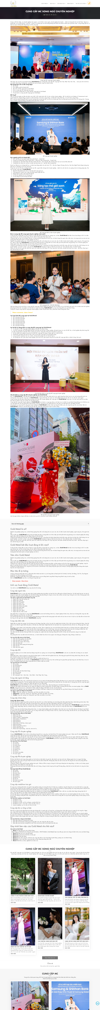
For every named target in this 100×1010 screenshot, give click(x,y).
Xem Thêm (13, 902)
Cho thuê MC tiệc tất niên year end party (77, 896)
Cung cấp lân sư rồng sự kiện (20, 807)
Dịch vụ (52, 3)
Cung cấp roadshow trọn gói (20, 784)
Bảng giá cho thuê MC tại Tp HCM (21, 946)
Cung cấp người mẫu (18, 590)
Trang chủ (47, 14)
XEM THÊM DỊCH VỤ (50, 957)
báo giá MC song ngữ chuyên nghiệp (43, 516)
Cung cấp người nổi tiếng (19, 677)
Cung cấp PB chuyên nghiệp (20, 756)
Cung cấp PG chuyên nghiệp (20, 731)
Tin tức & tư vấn (80, 3)
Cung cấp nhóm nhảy (18, 697)
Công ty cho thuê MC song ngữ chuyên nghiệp (23, 895)
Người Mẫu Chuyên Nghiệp (46, 895)
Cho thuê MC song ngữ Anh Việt (48, 940)
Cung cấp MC (15, 650)
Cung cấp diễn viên (17, 620)
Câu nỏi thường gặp (18, 523)
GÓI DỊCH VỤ (61, 3)
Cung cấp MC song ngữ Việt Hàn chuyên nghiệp (77, 940)
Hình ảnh (70, 3)
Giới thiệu (44, 3)
